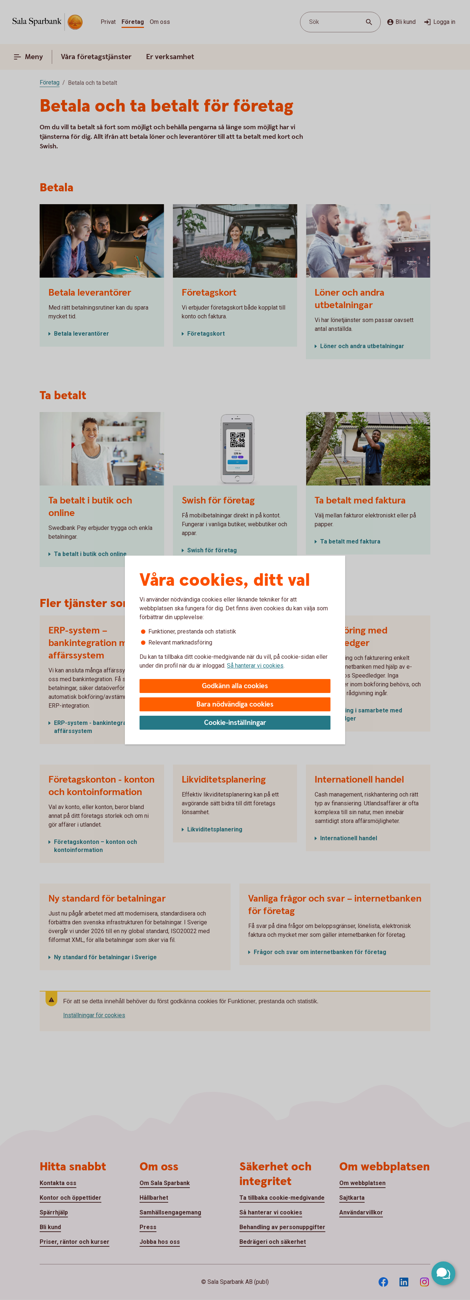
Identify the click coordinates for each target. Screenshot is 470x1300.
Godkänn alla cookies (235, 686)
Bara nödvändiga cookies (235, 704)
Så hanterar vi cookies (255, 665)
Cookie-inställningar (235, 722)
